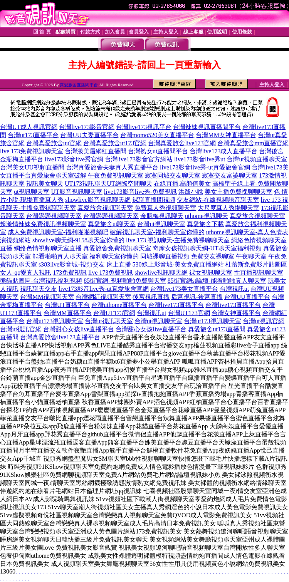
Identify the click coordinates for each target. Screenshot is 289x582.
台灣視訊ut (234, 288)
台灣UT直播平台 (67, 305)
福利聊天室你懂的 (114, 256)
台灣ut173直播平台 (33, 135)
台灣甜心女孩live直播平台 (78, 329)
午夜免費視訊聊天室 (115, 175)
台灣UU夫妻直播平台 (89, 135)
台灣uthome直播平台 (119, 305)
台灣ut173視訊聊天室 (54, 321)
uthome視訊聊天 (206, 216)
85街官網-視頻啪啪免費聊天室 (125, 280)
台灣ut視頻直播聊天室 (257, 159)
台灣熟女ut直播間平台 (158, 151)
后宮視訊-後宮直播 (196, 297)
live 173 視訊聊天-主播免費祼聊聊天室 (178, 240)
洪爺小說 (190, 191)
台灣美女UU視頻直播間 (32, 167)
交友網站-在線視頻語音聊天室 (218, 199)
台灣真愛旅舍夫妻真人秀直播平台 (112, 167)
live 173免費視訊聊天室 (31, 151)
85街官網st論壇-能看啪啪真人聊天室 (217, 280)
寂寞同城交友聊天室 (172, 175)
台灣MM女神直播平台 (226, 135)
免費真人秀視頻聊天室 (165, 208)
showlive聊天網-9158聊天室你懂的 (78, 240)
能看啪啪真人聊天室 (60, 256)
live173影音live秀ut (199, 159)
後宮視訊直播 (151, 297)
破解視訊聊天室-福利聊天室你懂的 (157, 232)
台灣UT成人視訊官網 (28, 127)
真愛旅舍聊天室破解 (58, 175)
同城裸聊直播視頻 (165, 256)
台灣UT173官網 (114, 313)
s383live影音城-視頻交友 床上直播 (85, 264)
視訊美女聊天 (44, 183)
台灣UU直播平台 (247, 297)
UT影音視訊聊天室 (76, 191)
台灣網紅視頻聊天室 (103, 297)
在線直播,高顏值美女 (182, 183)
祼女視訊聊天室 (210, 272)
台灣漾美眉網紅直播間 (95, 151)
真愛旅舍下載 (205, 224)
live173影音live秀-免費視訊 (140, 191)
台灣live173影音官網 (86, 127)
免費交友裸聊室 (212, 256)
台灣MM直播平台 (67, 313)
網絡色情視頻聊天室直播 (48, 248)
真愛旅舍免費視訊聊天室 (117, 248)
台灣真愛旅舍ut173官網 (114, 143)
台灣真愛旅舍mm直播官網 (253, 143)
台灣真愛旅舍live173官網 (182, 143)
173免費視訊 (70, 272)
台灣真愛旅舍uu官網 (54, 143)
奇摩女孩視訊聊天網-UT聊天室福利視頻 (207, 248)
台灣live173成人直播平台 (223, 151)
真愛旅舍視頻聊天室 (105, 208)
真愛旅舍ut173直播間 (216, 329)
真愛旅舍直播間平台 (79, 84)
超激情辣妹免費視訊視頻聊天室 (43, 224)
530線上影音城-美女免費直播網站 (178, 264)
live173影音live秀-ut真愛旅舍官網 (205, 167)
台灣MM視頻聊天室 (47, 297)
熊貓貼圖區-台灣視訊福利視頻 (41, 280)
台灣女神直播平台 (236, 313)
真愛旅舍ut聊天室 (112, 224)
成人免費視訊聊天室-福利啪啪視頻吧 (58, 232)
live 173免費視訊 (110, 272)
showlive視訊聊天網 (161, 272)
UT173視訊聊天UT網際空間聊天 (108, 183)
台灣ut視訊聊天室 (161, 224)
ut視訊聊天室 (31, 191)
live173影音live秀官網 (74, 159)
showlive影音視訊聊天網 (98, 199)
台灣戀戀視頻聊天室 (54, 216)
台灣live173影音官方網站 (139, 159)
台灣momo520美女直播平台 (157, 135)
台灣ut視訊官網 (263, 321)
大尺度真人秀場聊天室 (228, 208)
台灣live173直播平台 (176, 305)
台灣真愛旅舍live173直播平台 (60, 337)
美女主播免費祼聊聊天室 (238, 191)
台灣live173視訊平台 (143, 127)
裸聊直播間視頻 (153, 199)
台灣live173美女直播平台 (184, 288)
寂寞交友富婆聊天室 (229, 175)
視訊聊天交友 (38, 288)
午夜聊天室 (251, 256)
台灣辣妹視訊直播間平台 (207, 127)
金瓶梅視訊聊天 (161, 216)
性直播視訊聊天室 (258, 272)
